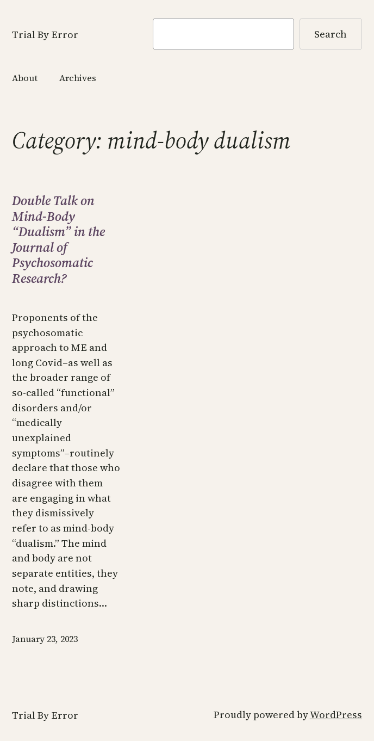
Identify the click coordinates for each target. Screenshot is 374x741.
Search (330, 34)
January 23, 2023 (45, 639)
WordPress (336, 714)
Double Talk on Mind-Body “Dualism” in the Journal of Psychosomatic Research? (58, 240)
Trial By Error (45, 34)
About (25, 78)
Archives (77, 78)
